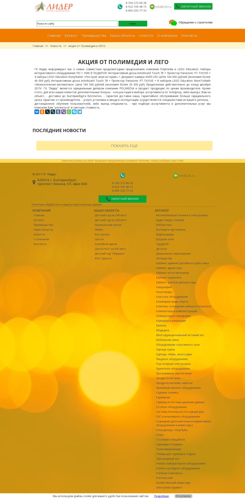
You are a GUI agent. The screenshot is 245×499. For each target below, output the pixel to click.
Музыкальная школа (108, 225)
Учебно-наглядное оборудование (178, 468)
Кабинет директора (169, 268)
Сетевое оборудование (171, 407)
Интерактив (164, 258)
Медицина (162, 330)
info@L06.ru (163, 7)
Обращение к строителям (190, 22)
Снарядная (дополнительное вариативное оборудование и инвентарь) (183, 423)
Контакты (189, 35)
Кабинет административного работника (182, 263)
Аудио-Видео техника (170, 220)
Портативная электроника (173, 364)
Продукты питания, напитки (174, 383)
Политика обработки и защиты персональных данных (67, 204)
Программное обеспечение (174, 373)
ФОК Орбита (103, 258)
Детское (161, 249)
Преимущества (93, 35)
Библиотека (164, 225)
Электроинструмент (169, 487)
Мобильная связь (167, 340)
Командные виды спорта (172, 301)
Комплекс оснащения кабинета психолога (183, 306)
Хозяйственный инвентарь (173, 482)
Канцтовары (164, 292)
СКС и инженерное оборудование (178, 416)
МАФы (99, 229)
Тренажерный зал (167, 458)
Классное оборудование (172, 296)
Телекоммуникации (168, 449)
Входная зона (165, 239)
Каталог (71, 35)
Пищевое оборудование (172, 359)
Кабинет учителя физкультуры (176, 282)
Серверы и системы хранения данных (180, 402)
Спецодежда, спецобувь (172, 430)
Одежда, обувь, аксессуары (174, 354)
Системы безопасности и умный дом (180, 412)
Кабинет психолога (168, 277)
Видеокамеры (165, 234)
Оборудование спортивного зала (178, 344)
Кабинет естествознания (172, 273)
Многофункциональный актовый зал (180, 335)
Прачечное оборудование (173, 368)
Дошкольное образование (173, 253)
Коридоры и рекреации (171, 320)
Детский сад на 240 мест (111, 215)
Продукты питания (168, 378)
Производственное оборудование (178, 388)
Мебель (161, 325)
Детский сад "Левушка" (110, 253)
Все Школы (102, 234)
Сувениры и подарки (169, 444)
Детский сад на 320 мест (111, 220)
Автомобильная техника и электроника (182, 215)
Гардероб (162, 244)
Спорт (160, 435)
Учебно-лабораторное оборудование (181, 463)
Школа (99, 239)
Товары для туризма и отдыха (175, 454)
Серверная (163, 397)
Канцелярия (164, 287)
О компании (167, 35)
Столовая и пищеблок (170, 439)
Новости (146, 35)
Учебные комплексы (169, 473)
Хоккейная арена (106, 244)
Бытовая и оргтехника (170, 229)
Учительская (164, 478)
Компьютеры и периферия (173, 316)
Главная (54, 35)
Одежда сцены (165, 349)
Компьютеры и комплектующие (176, 311)
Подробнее (161, 496)
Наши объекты (122, 35)
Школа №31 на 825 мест (110, 249)
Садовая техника (167, 392)
